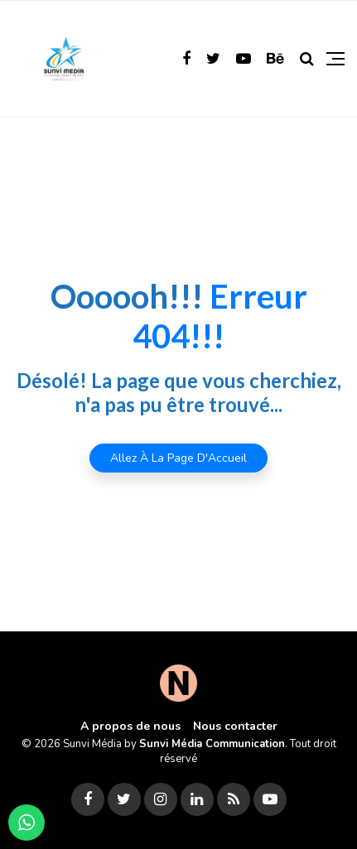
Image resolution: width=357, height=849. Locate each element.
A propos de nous (130, 726)
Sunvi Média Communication (212, 743)
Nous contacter (235, 726)
